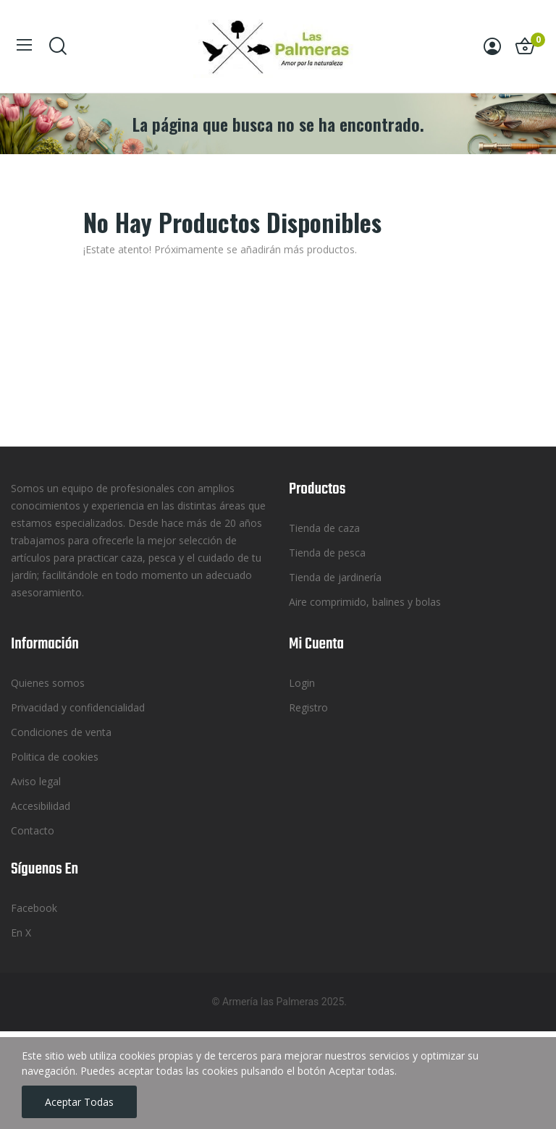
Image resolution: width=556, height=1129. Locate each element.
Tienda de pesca (327, 552)
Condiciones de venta (61, 732)
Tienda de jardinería (335, 577)
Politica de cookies (54, 757)
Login (302, 683)
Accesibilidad (40, 806)
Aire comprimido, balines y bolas (365, 602)
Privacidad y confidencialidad (78, 707)
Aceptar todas (79, 1102)
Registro (308, 707)
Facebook (34, 908)
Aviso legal (36, 781)
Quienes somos (48, 683)
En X (21, 932)
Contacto (32, 830)
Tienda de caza (324, 528)
